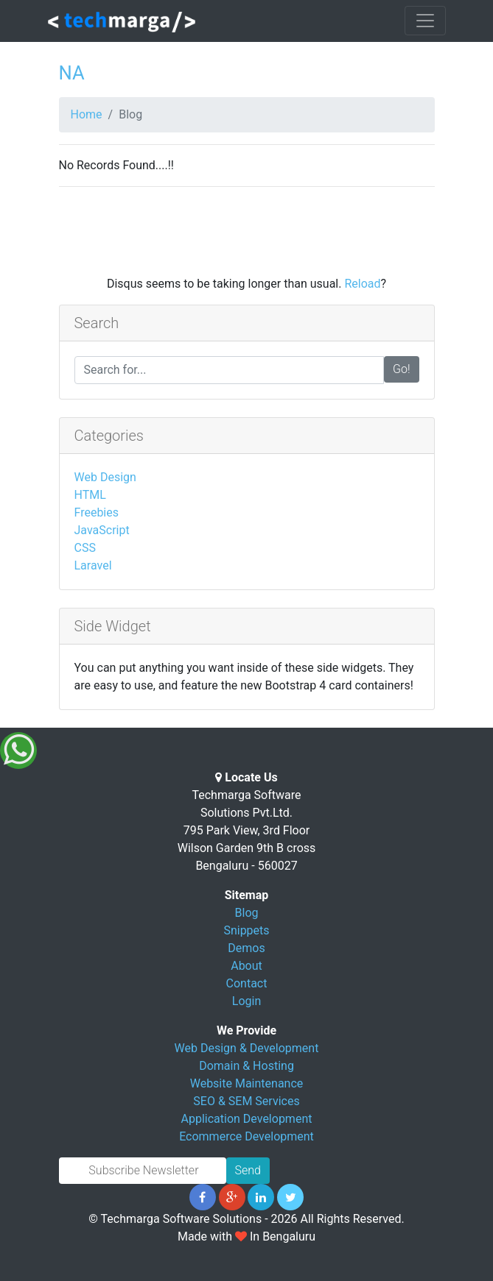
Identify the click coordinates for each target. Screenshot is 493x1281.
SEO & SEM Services (246, 1101)
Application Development (246, 1119)
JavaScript (102, 530)
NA (72, 73)
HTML (90, 495)
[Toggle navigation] (425, 20)
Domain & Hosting (246, 1066)
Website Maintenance (247, 1083)
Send (248, 1170)
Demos (246, 948)
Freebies (96, 512)
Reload (362, 284)
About (246, 966)
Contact (247, 983)
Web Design (105, 477)
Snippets (246, 930)
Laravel (93, 565)
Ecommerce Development (246, 1136)
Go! (401, 369)
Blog (247, 913)
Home (86, 114)
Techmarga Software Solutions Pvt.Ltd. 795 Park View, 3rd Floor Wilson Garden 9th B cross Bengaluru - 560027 (247, 830)
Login (246, 1001)
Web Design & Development (247, 1048)
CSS (85, 548)
